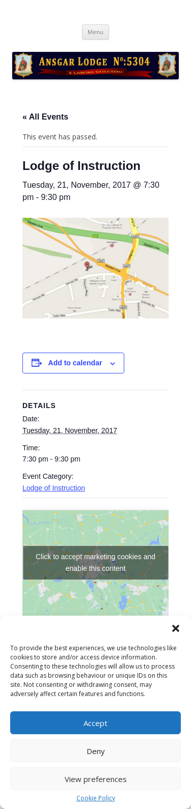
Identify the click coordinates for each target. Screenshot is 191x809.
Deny (96, 751)
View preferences (96, 779)
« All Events (45, 116)
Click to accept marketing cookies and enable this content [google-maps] (95, 562)
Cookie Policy (95, 798)
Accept (95, 723)
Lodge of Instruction (53, 488)
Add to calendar (75, 363)
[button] (176, 628)
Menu (95, 32)
